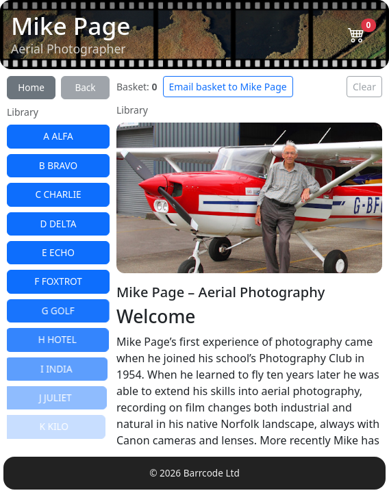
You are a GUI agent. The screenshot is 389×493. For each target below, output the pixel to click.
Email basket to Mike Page (228, 86)
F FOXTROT (57, 281)
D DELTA (58, 223)
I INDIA (55, 368)
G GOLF (56, 310)
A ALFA (58, 135)
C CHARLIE (58, 194)
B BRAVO (58, 165)
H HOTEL (56, 339)
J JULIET (53, 397)
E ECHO (58, 252)
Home (31, 87)
